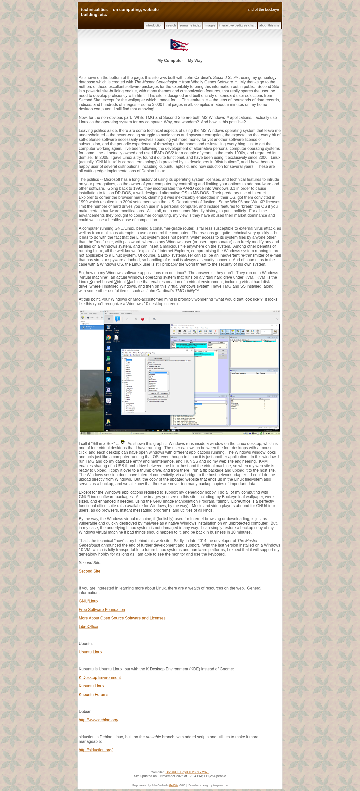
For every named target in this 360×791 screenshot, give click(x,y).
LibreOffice (88, 626)
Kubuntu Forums (93, 694)
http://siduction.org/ (95, 750)
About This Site (269, 25)
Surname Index (190, 25)
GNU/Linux (88, 601)
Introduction (154, 25)
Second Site (89, 571)
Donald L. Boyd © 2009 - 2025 (187, 772)
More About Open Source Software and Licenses (122, 618)
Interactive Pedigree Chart (237, 25)
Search (171, 25)
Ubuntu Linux (90, 652)
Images (210, 25)
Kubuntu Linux (91, 686)
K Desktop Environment (100, 677)
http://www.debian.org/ (98, 720)
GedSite (173, 785)
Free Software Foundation (102, 609)
